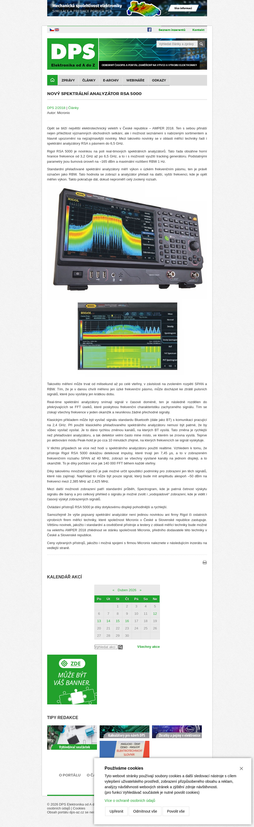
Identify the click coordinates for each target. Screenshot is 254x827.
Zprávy (68, 80)
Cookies (79, 808)
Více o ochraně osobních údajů (130, 800)
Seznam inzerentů (172, 30)
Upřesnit (116, 811)
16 (127, 621)
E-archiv (111, 80)
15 (118, 621)
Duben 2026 (127, 590)
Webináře (135, 80)
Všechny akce (148, 647)
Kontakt (198, 30)
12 (155, 614)
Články (88, 80)
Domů (52, 80)
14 (108, 621)
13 (99, 621)
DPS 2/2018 (56, 108)
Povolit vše (176, 811)
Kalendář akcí (64, 577)
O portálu (70, 775)
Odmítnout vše (145, 811)
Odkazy (159, 80)
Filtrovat (120, 647)
